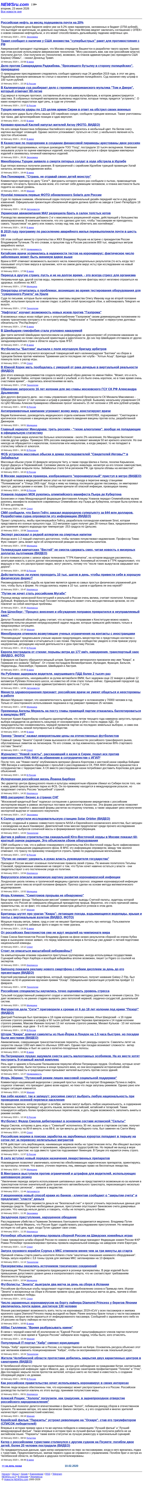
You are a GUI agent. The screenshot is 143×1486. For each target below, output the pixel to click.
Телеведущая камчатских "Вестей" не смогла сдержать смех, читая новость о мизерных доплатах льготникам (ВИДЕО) (68, 551)
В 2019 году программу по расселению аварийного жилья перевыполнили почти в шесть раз (69, 233)
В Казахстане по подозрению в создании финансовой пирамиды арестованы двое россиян (70, 143)
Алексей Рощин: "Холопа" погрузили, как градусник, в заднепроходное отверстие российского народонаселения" (63, 1400)
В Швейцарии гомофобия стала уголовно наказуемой (41, 330)
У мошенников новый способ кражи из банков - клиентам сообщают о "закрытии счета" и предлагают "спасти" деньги (69, 1197)
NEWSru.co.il (9, 1476)
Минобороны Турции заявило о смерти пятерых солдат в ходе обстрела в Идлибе (63, 161)
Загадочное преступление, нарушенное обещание (39, 1217)
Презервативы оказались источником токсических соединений (49, 1266)
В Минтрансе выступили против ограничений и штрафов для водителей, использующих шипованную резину (68, 1175)
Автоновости (33, 209)
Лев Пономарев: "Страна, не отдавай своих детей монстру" (46, 176)
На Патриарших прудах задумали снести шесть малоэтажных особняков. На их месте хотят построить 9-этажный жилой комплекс (70, 1057)
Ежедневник (36, 1474)
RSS (47, 1474)
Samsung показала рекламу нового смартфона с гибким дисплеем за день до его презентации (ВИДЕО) (62, 970)
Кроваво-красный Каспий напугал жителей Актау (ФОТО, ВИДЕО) (50, 124)
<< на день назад (12, 1465)
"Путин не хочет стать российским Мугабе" (33, 593)
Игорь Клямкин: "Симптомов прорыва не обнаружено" (42, 895)
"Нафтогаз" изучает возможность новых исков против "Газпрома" (51, 312)
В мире (30, 61)
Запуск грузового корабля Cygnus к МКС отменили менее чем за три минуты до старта (66, 1250)
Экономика (32, 37)
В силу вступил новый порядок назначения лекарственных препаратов (55, 1158)
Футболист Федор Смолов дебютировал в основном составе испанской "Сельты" (63, 1121)
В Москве (23, 1476)
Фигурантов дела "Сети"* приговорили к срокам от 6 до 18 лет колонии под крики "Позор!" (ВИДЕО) (70, 1011)
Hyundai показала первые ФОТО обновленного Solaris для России (51, 195)
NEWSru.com (15, 4)
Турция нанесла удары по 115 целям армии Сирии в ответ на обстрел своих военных (66, 109)
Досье (15, 1474)
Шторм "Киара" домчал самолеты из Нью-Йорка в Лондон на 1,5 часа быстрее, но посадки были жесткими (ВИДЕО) (70, 1036)
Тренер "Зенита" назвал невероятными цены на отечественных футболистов (60, 735)
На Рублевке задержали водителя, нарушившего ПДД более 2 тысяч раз (55, 673)
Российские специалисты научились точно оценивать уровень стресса (55, 991)
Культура (31, 1438)
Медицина (32, 286)
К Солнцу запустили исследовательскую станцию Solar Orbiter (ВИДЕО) (55, 818)
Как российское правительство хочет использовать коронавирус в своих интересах (65, 1383)
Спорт (30, 363)
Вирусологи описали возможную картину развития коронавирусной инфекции (60, 877)
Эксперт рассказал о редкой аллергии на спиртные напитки (46, 534)
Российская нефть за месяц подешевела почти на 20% (42, 22)
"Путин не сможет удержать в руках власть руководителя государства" (55, 859)
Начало (6, 1474)
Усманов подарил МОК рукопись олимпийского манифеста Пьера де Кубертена (61, 494)
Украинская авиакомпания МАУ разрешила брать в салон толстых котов (56, 213)
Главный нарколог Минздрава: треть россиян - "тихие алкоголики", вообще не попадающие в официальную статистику (71, 431)
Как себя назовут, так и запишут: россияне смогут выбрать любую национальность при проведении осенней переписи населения (67, 1098)
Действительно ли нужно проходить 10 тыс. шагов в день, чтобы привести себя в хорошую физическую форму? (71, 576)
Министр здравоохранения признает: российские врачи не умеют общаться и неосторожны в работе (70, 693)
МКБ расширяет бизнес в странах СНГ (30, 797)
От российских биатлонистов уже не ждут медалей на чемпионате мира (55, 932)
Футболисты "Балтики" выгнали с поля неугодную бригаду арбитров (54, 349)
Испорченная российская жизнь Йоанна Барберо (38, 779)
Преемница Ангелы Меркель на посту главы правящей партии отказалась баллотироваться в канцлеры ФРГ (71, 712)
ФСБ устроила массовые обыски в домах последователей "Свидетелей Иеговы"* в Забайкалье (64, 455)
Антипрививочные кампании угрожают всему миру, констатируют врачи (56, 411)
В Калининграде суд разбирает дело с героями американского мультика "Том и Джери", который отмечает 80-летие (67, 89)
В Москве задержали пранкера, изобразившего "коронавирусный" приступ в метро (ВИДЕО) (71, 476)
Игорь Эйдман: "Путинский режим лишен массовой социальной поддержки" (59, 1078)
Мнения (31, 191)
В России (31, 83)
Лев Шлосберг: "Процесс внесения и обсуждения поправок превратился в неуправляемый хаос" (70, 613)
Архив (24, 1474)
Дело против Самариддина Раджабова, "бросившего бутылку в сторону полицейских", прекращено (67, 67)
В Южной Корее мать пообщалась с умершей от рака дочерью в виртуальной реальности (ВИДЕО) (69, 369)
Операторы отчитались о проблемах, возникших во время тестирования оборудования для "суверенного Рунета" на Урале (71, 292)
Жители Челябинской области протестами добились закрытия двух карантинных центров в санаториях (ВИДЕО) (71, 1359)
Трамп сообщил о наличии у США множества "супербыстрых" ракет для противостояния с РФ (70, 42)
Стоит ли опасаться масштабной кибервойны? (36, 951)
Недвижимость (34, 249)
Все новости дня (11, 11)
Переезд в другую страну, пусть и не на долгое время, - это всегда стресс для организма (68, 275)
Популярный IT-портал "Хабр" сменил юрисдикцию (40, 1343)
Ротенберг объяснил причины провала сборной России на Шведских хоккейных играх (67, 1235)
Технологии (32, 308)
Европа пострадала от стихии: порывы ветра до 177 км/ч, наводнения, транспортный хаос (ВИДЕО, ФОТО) (70, 653)
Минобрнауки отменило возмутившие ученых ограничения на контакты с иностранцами (68, 633)
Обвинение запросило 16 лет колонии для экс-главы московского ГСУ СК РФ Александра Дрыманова (69, 390)
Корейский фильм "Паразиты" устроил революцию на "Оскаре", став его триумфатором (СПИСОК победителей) (68, 1421)
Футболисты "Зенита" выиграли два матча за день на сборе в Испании (55, 1284)
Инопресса (32, 589)
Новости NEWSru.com (16, 1479)
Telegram (57, 1474)
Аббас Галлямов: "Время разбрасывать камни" (37, 1327)
